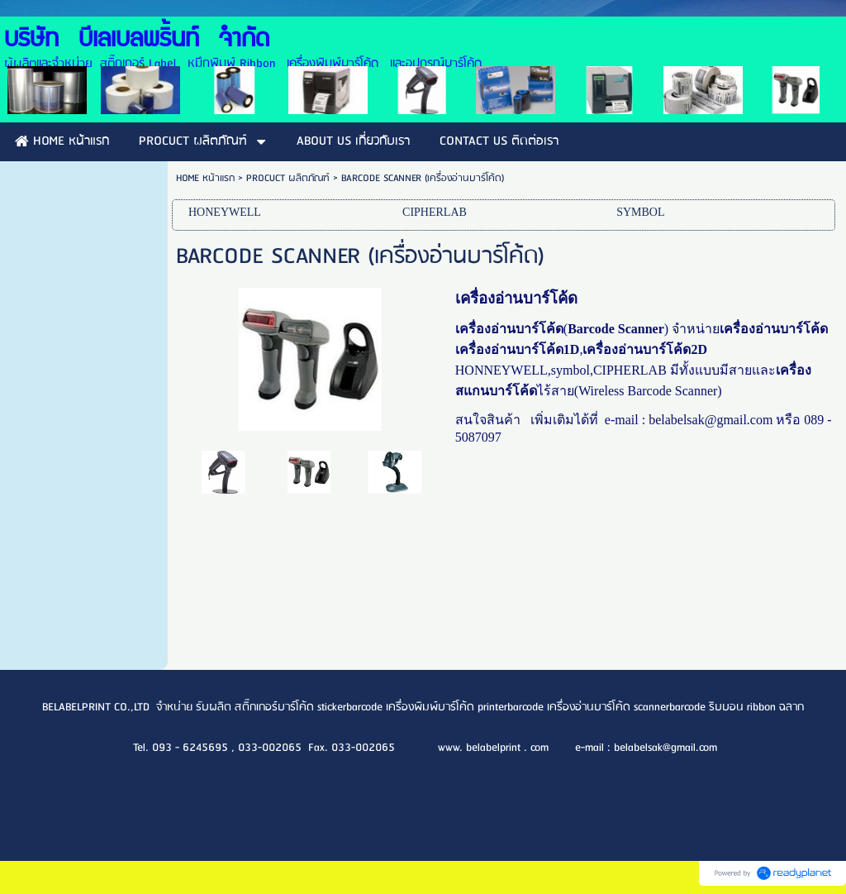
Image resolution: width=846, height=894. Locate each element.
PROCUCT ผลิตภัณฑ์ (288, 178)
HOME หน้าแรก (205, 178)
